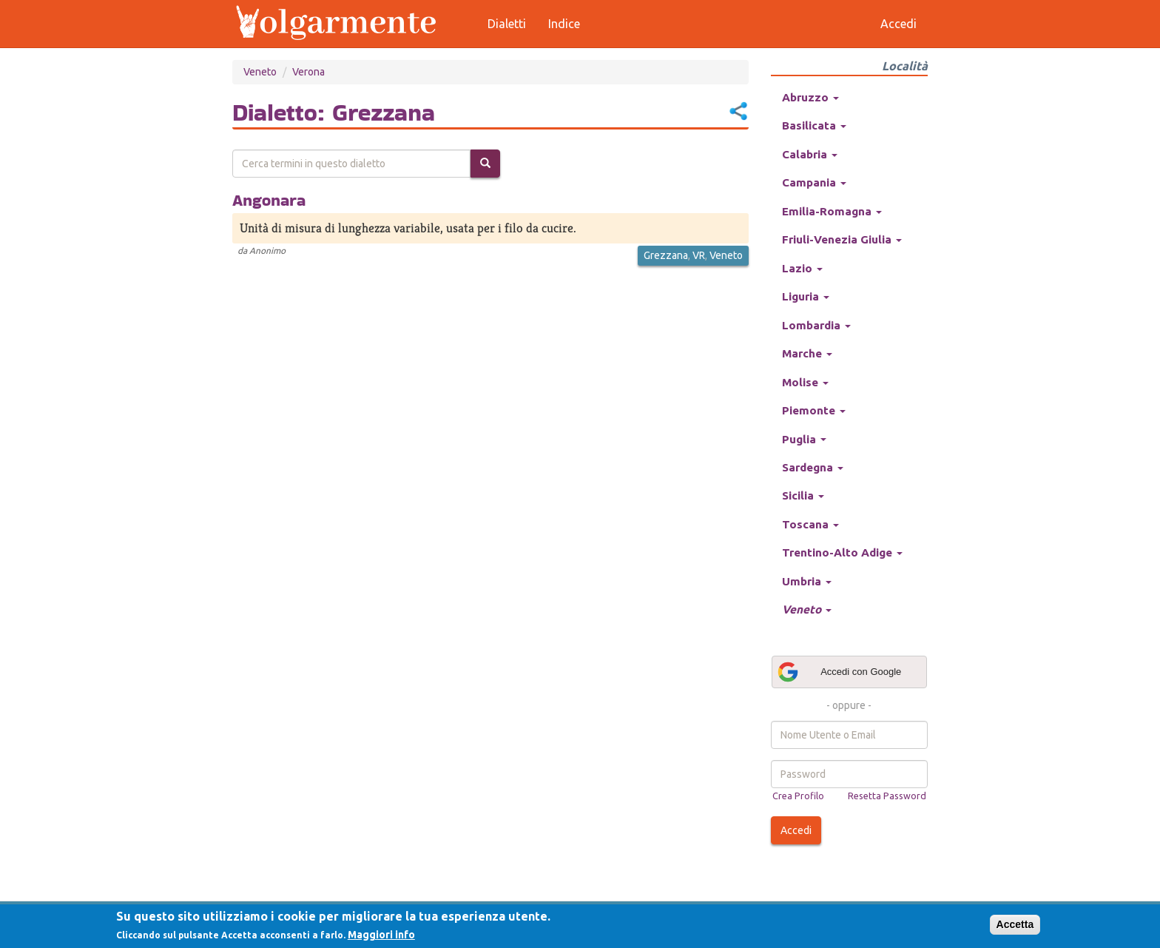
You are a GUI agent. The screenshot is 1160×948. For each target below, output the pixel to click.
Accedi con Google (839, 672)
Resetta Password (887, 795)
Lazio (802, 268)
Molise (805, 382)
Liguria (805, 296)
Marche (807, 353)
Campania (814, 182)
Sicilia (803, 495)
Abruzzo (810, 97)
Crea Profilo (798, 795)
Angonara (269, 200)
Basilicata (814, 125)
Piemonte (814, 410)
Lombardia (816, 325)
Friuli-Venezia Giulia (842, 239)
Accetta (1015, 924)
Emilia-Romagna (832, 211)
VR (698, 255)
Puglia (804, 439)
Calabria (809, 154)
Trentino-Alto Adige (842, 552)
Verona (308, 72)
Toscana (810, 524)
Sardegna (812, 467)
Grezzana (666, 255)
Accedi (796, 830)
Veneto (260, 72)
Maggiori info (381, 935)
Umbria (807, 581)
